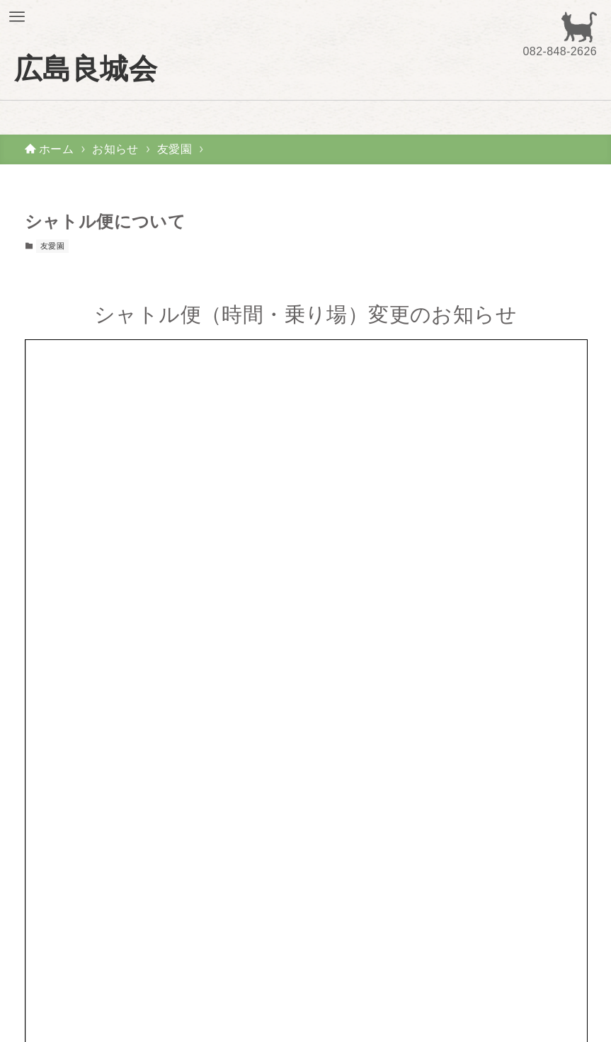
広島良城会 (85, 69)
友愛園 (52, 246)
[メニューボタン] (17, 17)
